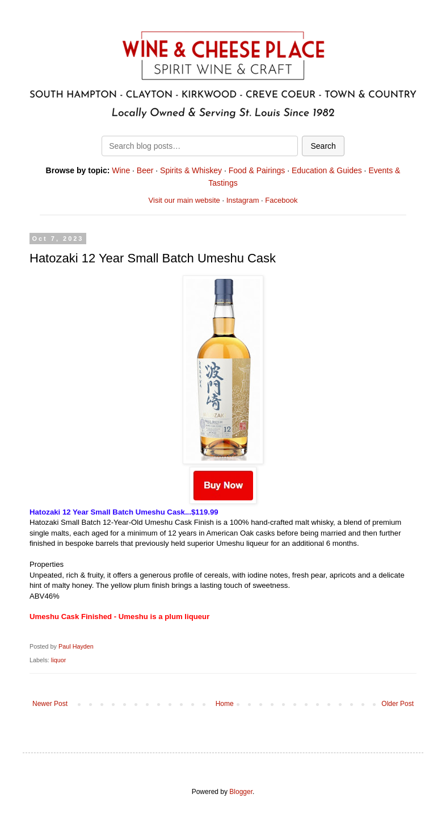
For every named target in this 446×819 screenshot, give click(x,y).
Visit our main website (184, 200)
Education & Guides (327, 170)
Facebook (281, 200)
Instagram (242, 200)
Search (322, 146)
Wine (121, 170)
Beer (145, 170)
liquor (58, 660)
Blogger (241, 792)
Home (225, 704)
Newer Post (50, 704)
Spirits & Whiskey (191, 170)
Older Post (397, 704)
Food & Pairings (257, 170)
